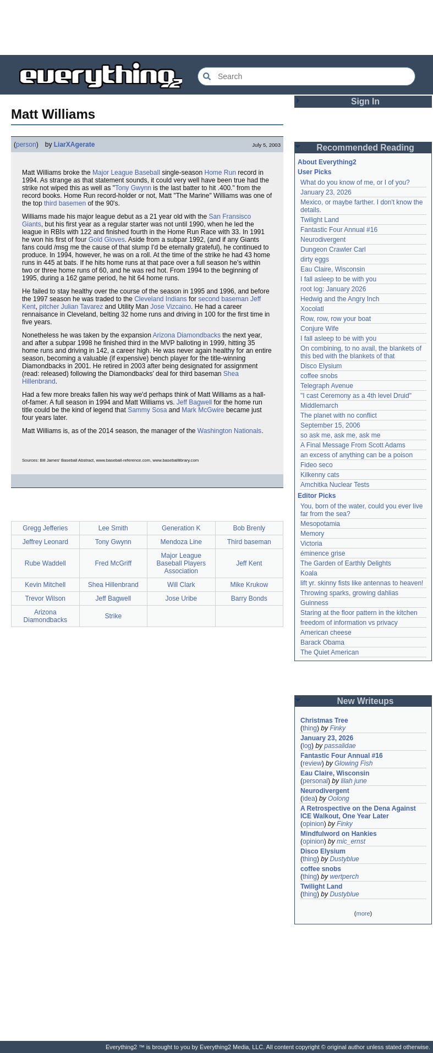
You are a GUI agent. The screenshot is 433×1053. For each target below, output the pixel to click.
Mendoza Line (181, 542)
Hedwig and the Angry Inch (339, 299)
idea (309, 798)
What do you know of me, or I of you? (355, 182)
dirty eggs (314, 259)
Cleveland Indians (160, 299)
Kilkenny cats (319, 475)
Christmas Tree (324, 720)
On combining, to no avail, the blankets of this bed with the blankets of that (360, 352)
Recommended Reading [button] (365, 147)
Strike (113, 616)
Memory (312, 533)
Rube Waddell (45, 563)
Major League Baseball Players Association (181, 563)
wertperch (344, 876)
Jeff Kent (249, 563)
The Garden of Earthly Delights (345, 563)
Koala (308, 573)
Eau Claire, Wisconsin (332, 269)
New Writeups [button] (365, 701)
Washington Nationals (229, 431)
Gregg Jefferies (45, 528)
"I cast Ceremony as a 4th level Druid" (356, 396)
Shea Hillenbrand (113, 585)
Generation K (181, 528)
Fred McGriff (113, 563)
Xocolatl (312, 309)
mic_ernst (351, 841)
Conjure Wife (319, 328)
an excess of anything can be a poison (356, 455)
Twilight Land (319, 220)
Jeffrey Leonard (45, 542)
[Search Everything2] (306, 76)
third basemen (65, 203)
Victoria (311, 543)
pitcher (49, 307)
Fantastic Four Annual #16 (338, 230)
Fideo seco (316, 465)
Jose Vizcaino (170, 307)
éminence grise (322, 553)
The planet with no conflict (338, 415)
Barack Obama (322, 642)
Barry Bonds (249, 598)
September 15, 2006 (330, 425)
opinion (313, 824)
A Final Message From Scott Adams (352, 445)
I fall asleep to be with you (338, 279)
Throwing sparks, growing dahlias (349, 593)
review (312, 763)
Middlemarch (319, 405)
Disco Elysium (321, 366)
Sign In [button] (365, 101)
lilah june (353, 781)
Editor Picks (317, 496)
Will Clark (181, 585)
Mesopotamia (320, 524)
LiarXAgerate (74, 144)
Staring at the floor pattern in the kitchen (359, 613)
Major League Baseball (126, 172)
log (307, 746)
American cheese (326, 632)
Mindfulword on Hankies (338, 834)
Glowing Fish (353, 763)
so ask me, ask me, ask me (340, 435)
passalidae (339, 746)
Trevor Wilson (45, 598)
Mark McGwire (203, 410)
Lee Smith (113, 528)
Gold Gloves (107, 239)
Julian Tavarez (82, 307)
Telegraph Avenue (326, 386)
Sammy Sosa (147, 410)
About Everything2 (327, 162)
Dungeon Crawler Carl (333, 249)
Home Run (220, 172)
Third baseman (249, 542)
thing (310, 728)
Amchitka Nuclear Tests (334, 485)
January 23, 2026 (326, 192)
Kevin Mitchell (45, 585)
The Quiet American (329, 652)
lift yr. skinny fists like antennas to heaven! (361, 583)
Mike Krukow (249, 585)
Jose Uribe (181, 598)
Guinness (314, 603)
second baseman (223, 299)
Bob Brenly (249, 528)
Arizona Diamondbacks (187, 335)
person (26, 144)
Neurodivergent (323, 239)
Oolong (338, 798)
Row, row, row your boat (335, 319)
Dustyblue (344, 859)
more (363, 913)
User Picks (314, 172)
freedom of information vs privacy (349, 623)
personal (315, 781)
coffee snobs (319, 376)
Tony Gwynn (133, 188)
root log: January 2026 (333, 289)
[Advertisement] (217, 27)
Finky (338, 728)
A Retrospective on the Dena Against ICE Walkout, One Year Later (358, 812)
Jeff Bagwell (194, 402)
